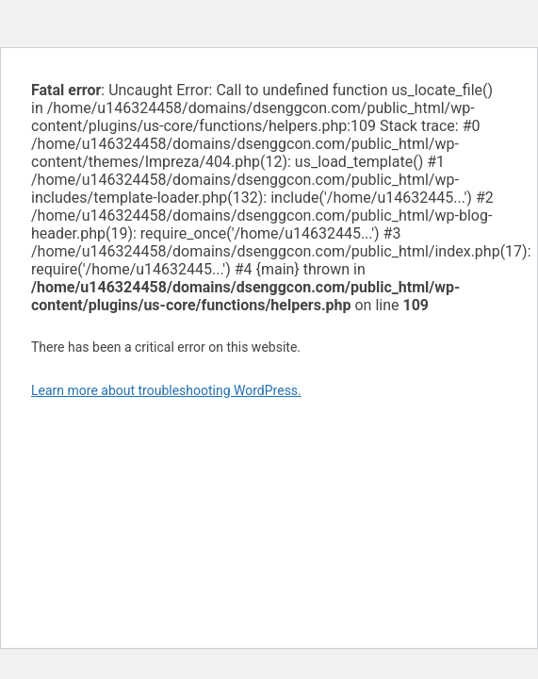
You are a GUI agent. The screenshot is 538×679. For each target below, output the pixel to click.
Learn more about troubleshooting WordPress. (166, 390)
